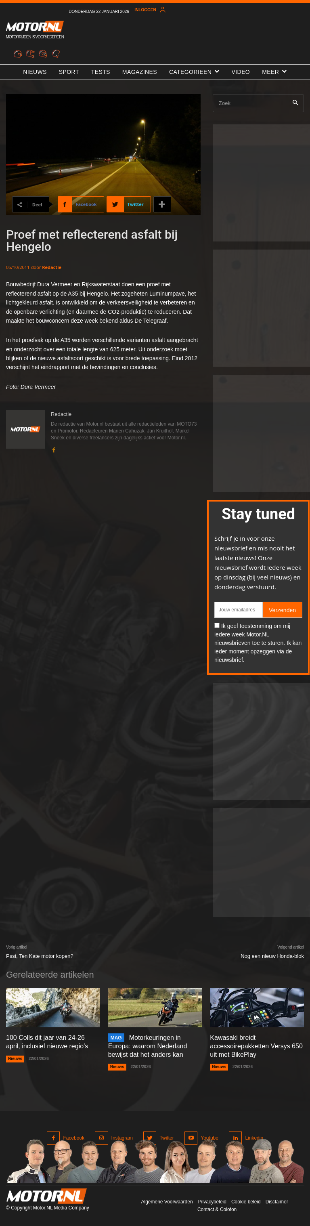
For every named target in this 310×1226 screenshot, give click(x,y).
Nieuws (15, 1058)
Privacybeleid (212, 1202)
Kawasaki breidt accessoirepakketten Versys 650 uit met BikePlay (256, 1046)
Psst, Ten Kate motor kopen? (39, 956)
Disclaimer (277, 1202)
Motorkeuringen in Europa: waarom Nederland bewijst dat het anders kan (147, 1046)
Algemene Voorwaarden (167, 1202)
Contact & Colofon (217, 1209)
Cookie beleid (246, 1202)
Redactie (51, 267)
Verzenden (282, 610)
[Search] (295, 103)
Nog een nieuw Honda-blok (272, 956)
